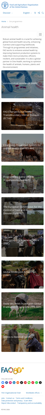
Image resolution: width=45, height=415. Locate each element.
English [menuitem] (26, 13)
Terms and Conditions (24, 398)
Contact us (10, 398)
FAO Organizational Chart (11, 393)
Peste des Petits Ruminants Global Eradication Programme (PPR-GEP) (22, 305)
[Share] (38, 13)
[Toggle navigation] (40, 34)
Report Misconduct (8, 403)
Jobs (3, 398)
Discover (7, 13)
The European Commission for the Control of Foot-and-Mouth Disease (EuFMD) (22, 210)
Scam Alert (28, 400)
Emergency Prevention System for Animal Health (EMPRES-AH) (22, 147)
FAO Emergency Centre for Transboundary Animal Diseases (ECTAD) (21, 115)
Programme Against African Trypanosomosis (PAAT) (18, 178)
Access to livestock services (18, 336)
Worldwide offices (33, 393)
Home (3, 22)
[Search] (42, 13)
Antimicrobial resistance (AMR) (20, 83)
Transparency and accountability (29, 403)
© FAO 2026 (5, 409)
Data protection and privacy (11, 400)
